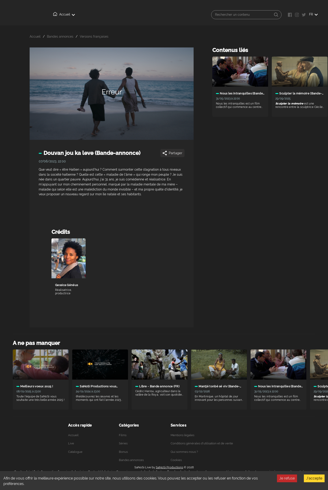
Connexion (159, 14)
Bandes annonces (60, 36)
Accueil (58, 14)
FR (313, 14)
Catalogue (97, 14)
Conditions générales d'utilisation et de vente (202, 443)
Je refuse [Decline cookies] (287, 478)
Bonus (123, 452)
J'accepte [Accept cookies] (314, 478)
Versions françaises (94, 36)
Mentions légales (182, 435)
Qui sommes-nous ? (128, 14)
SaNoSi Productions (169, 467)
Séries (123, 443)
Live (76, 14)
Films (122, 435)
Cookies (176, 460)
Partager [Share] (172, 153)
